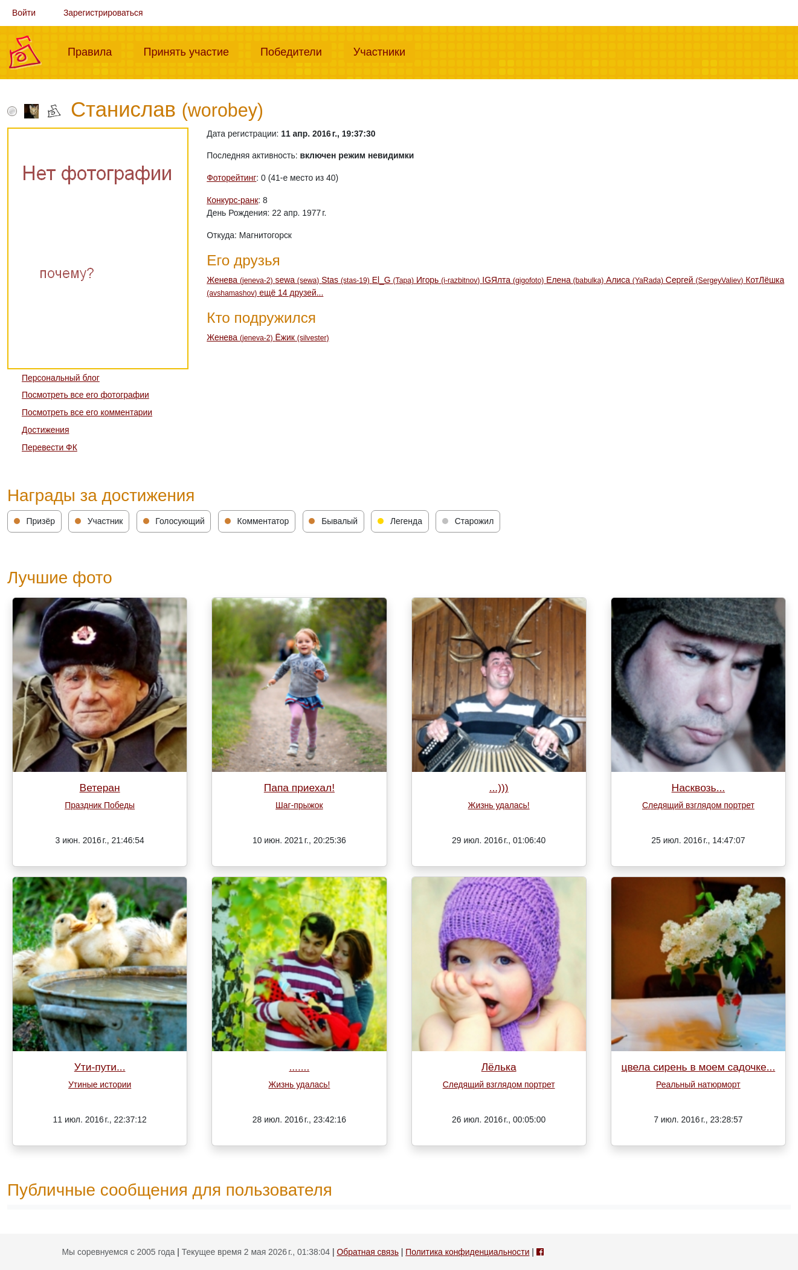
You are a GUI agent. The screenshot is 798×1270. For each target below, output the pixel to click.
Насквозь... (699, 788)
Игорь (449, 280)
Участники (384, 51)
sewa (298, 280)
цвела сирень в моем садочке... (698, 1067)
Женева (241, 280)
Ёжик (302, 337)
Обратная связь (367, 1252)
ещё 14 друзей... (291, 292)
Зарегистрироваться (103, 13)
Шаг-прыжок (299, 805)
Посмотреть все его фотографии (85, 395)
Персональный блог (61, 378)
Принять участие (191, 51)
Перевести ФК (49, 447)
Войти (24, 13)
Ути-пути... (100, 1067)
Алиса (636, 280)
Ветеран (100, 788)
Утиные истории (99, 1084)
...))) (499, 788)
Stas (346, 280)
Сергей (705, 280)
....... (299, 1067)
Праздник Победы (100, 805)
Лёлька (498, 1067)
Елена (576, 280)
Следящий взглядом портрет (698, 805)
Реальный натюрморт (698, 1084)
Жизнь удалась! (499, 805)
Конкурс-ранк (232, 200)
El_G (394, 280)
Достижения (45, 430)
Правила (94, 51)
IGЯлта (514, 280)
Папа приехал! (299, 788)
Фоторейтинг (231, 178)
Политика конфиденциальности (467, 1252)
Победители (296, 51)
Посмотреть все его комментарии (87, 412)
